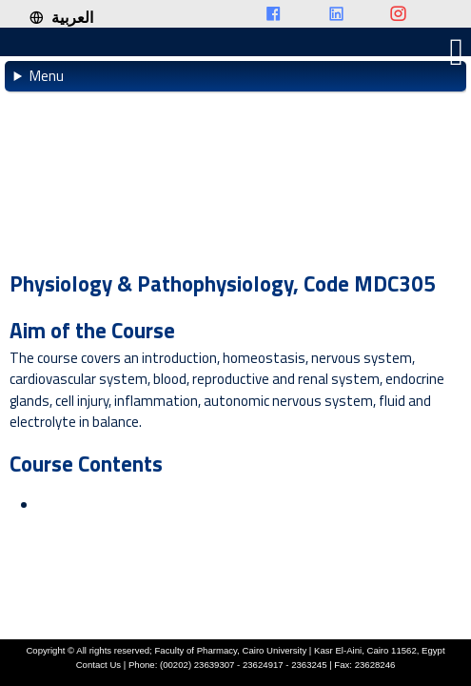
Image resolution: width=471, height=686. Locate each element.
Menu (46, 76)
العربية (61, 17)
